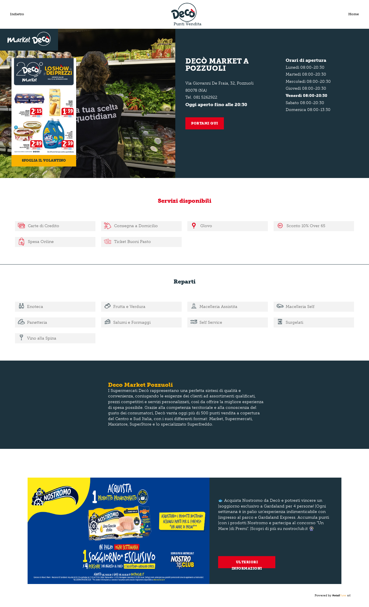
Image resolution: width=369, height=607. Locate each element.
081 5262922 (205, 97)
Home (353, 14)
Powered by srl (333, 595)
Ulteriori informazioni (247, 564)
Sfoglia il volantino (44, 160)
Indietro (17, 14)
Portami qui (204, 123)
